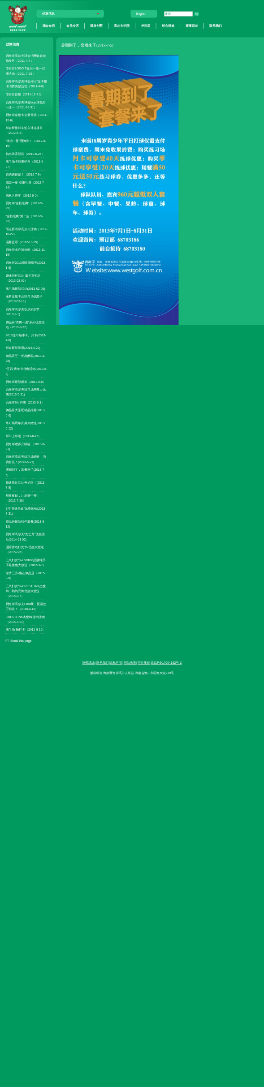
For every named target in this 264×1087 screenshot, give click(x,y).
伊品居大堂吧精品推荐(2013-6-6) (26, 412)
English (141, 14)
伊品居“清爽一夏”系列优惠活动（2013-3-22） (25, 324)
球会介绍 (49, 25)
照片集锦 (144, 663)
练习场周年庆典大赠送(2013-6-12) (26, 425)
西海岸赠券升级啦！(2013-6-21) (25, 446)
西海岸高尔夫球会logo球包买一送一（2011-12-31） (26, 104)
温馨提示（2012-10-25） (23, 242)
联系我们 (215, 25)
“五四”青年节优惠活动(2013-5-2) (27, 371)
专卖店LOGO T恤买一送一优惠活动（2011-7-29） (25, 71)
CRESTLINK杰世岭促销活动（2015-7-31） (25, 619)
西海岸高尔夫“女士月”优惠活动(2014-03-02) (25, 537)
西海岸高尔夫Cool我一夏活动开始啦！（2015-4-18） (26, 606)
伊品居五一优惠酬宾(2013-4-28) (25, 358)
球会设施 (168, 25)
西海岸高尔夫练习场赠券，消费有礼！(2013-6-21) (26, 459)
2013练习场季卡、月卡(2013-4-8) (26, 337)
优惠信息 (48, 14)
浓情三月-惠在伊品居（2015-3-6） (26, 575)
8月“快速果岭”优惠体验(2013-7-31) (26, 511)
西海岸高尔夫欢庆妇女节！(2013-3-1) (24, 311)
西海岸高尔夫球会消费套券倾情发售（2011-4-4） (26, 58)
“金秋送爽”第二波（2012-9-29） (24, 218)
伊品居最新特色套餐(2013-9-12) (25, 524)
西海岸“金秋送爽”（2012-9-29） (24, 206)
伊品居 (146, 25)
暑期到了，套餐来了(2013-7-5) (25, 472)
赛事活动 (192, 25)
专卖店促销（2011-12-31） (24, 94)
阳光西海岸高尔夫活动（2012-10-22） (27, 231)
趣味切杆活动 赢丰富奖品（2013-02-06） (23, 278)
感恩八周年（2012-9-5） (23, 195)
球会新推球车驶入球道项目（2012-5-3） (24, 130)
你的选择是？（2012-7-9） (24, 174)
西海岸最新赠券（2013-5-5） (26, 381)
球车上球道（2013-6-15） (24, 436)
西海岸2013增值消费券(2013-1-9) (26, 265)
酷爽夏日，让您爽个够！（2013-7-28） (23, 498)
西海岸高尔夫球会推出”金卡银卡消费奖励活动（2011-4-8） (26, 84)
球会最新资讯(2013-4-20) (23, 348)
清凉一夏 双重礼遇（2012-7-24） (25, 184)
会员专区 (72, 25)
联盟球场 (88, 663)
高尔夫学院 (121, 25)
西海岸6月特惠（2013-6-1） (25, 402)
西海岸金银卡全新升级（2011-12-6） (27, 117)
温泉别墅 (96, 25)
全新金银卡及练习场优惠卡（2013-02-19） (24, 299)
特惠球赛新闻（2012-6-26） (25, 153)
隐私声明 (115, 663)
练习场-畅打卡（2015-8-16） (26, 630)
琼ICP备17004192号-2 (166, 663)
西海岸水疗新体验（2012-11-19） (26, 252)
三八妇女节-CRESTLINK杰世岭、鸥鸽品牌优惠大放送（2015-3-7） (26, 590)
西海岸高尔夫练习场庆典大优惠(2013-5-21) (26, 392)
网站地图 (130, 663)
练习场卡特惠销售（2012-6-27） (25, 164)
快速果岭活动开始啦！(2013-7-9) (26, 485)
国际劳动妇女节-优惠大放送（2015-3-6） (25, 550)
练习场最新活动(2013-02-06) (25, 288)
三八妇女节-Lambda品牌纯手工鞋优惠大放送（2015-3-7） (26, 562)
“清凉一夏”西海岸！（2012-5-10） (26, 143)
